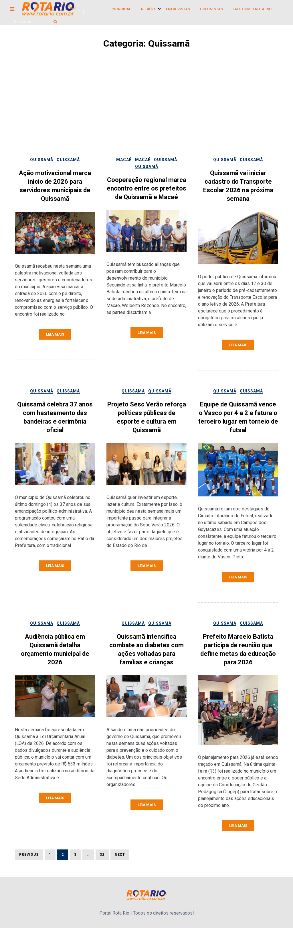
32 (100, 854)
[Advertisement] (146, 113)
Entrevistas (178, 9)
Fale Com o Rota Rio (252, 9)
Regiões (148, 9)
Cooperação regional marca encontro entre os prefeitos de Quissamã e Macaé (146, 188)
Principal (121, 9)
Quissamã (41, 160)
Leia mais (55, 334)
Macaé (124, 160)
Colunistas (211, 9)
